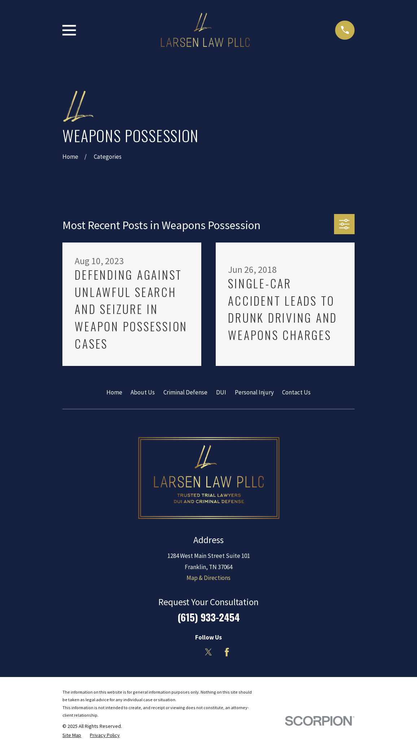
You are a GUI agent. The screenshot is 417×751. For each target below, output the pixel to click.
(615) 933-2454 (208, 617)
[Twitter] (208, 652)
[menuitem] (71, 735)
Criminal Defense (185, 392)
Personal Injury (254, 392)
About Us (143, 392)
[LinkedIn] (190, 652)
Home (114, 392)
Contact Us (296, 392)
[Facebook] (227, 652)
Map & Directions (208, 578)
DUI (221, 392)
